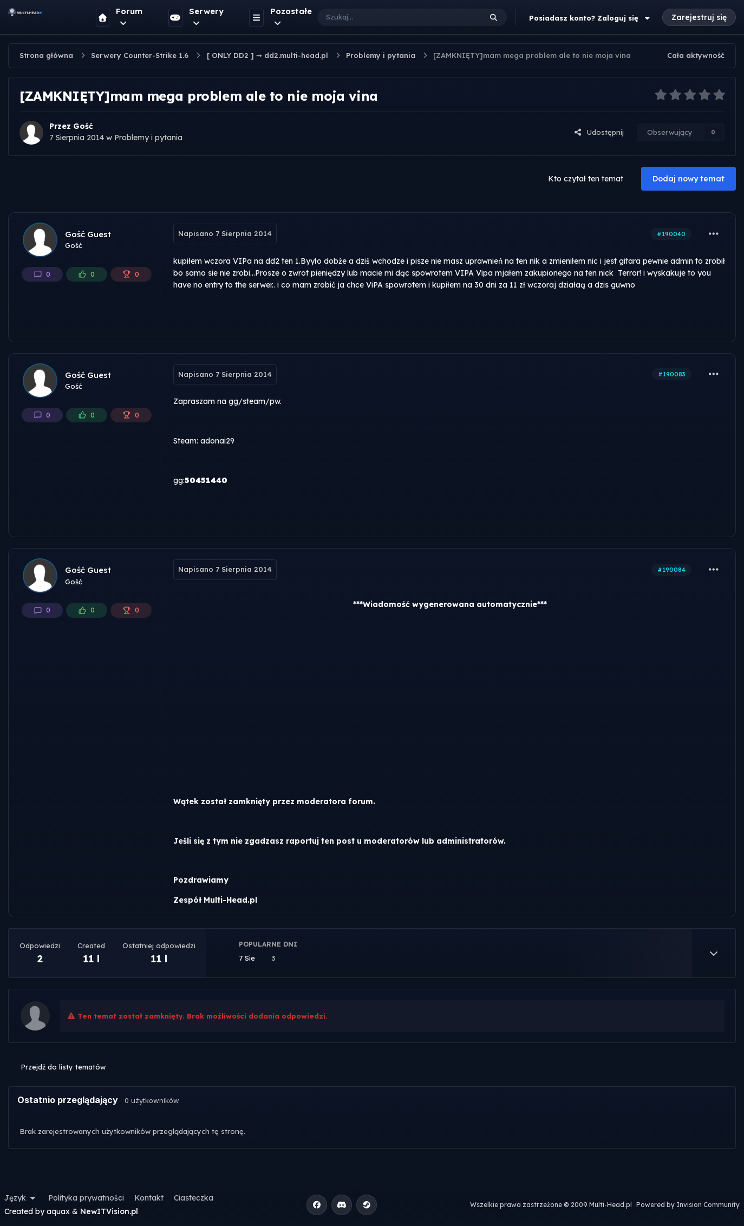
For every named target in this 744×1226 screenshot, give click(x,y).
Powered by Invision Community (688, 1205)
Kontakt (149, 1198)
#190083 (672, 374)
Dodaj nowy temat (688, 179)
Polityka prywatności (86, 1198)
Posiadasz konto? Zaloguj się (590, 18)
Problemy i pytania (148, 137)
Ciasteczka (193, 1198)
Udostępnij (599, 132)
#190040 (671, 234)
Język (21, 1198)
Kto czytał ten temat (585, 179)
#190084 (671, 569)
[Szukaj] (388, 17)
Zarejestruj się (699, 17)
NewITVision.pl (109, 1211)
